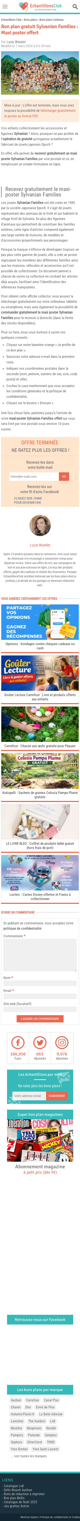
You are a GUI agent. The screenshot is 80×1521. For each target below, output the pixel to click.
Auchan (16, 1400)
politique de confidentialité (22, 928)
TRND (51, 1442)
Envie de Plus (45, 1407)
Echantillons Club (11, 19)
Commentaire (14, 936)
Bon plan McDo (14, 1498)
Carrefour (32, 1400)
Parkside (34, 1435)
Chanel (15, 1407)
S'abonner (57, 1096)
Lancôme (17, 1421)
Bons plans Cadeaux (51, 19)
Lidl (52, 1421)
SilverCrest (34, 1442)
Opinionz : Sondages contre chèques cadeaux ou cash (40, 646)
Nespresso (34, 1428)
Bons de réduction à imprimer (24, 1494)
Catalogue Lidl (14, 1486)
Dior (28, 1407)
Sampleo (51, 1435)
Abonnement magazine (40, 1169)
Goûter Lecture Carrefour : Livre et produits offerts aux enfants (40, 697)
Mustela (16, 1428)
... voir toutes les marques (29, 1456)
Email (7, 991)
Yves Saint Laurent (45, 1449)
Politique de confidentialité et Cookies (60, 1517)
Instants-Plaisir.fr (22, 1414)
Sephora (16, 1442)
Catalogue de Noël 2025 (20, 1502)
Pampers (17, 1435)
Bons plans (30, 19)
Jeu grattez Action (16, 1506)
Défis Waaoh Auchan (18, 1490)
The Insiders (36, 1421)
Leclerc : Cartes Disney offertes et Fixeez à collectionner (40, 896)
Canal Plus (51, 1400)
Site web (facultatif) (17, 1004)
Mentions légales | (30, 1517)
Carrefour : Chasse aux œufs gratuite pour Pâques (40, 746)
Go (64, 476)
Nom (6, 978)
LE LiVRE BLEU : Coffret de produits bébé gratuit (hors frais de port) (40, 845)
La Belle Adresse (51, 1414)
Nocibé (51, 1428)
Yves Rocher (19, 1449)
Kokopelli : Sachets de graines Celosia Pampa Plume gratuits (40, 795)
